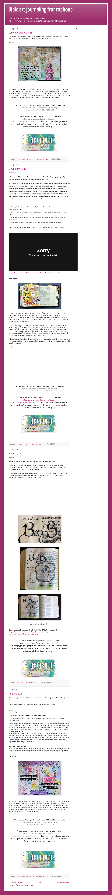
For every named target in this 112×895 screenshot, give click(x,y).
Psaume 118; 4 (17, 693)
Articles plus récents (16, 882)
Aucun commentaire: (43, 159)
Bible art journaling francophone (41, 10)
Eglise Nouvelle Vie (46, 273)
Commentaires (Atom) (25, 885)
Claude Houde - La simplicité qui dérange (22, 273)
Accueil (39, 882)
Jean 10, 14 (15, 453)
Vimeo (58, 273)
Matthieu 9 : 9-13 (17, 168)
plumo (17, 685)
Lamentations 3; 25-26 (20, 32)
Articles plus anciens (62, 882)
